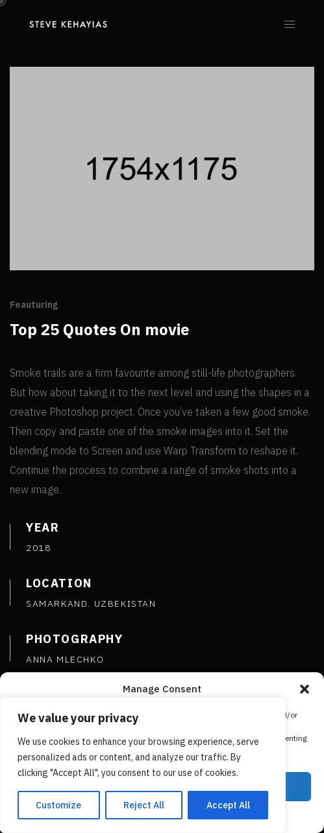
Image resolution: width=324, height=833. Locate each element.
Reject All (143, 805)
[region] (143, 765)
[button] (304, 689)
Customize (58, 805)
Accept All (228, 805)
